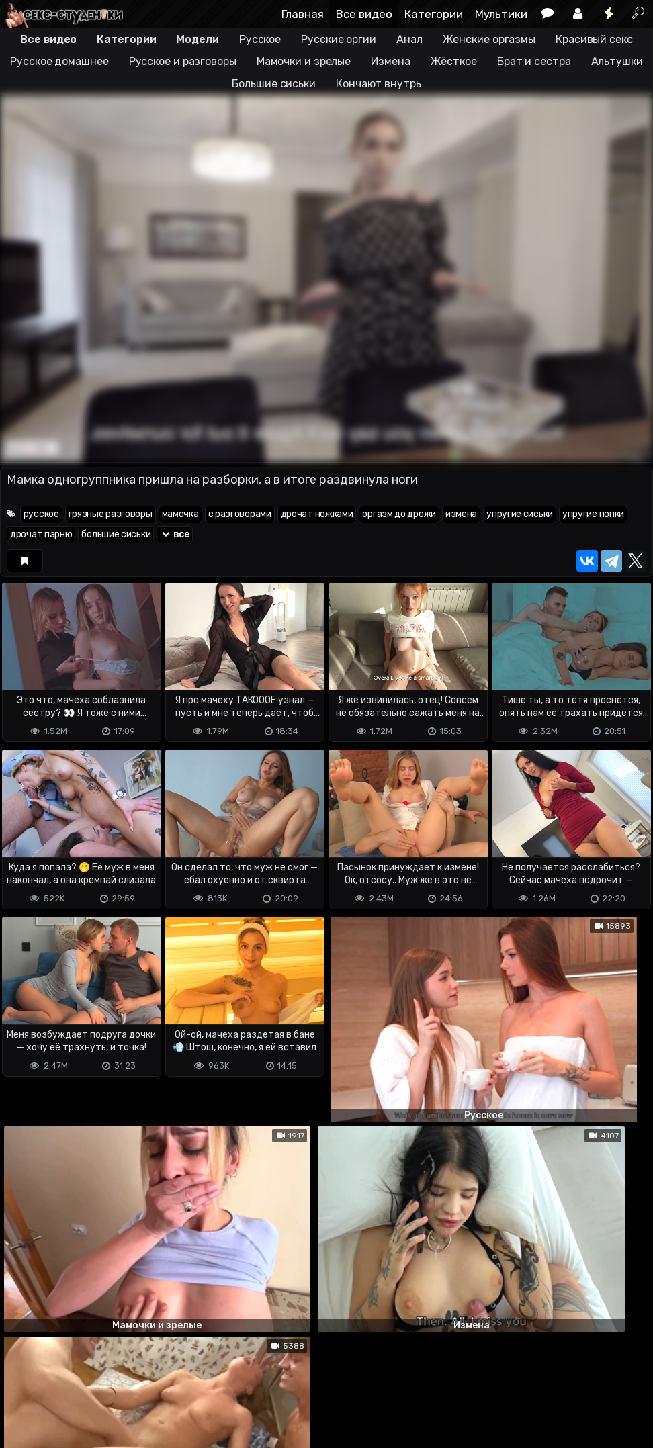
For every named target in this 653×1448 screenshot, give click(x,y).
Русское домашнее (59, 61)
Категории (433, 14)
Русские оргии (338, 39)
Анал (409, 39)
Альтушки (617, 61)
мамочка (180, 514)
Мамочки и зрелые (304, 61)
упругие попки (593, 514)
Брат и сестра (534, 61)
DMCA (21, 1384)
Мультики (501, 14)
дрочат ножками (317, 514)
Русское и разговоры (182, 61)
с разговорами (239, 514)
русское (41, 514)
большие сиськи (115, 534)
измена (461, 514)
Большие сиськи (274, 83)
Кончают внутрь (378, 83)
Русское (260, 39)
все (174, 534)
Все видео (364, 14)
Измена (390, 61)
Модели (197, 39)
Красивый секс (594, 39)
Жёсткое (454, 61)
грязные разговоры (111, 514)
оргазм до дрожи (399, 514)
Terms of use (69, 1384)
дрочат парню (41, 534)
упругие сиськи (519, 514)
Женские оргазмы (489, 39)
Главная (302, 14)
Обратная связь (140, 1384)
